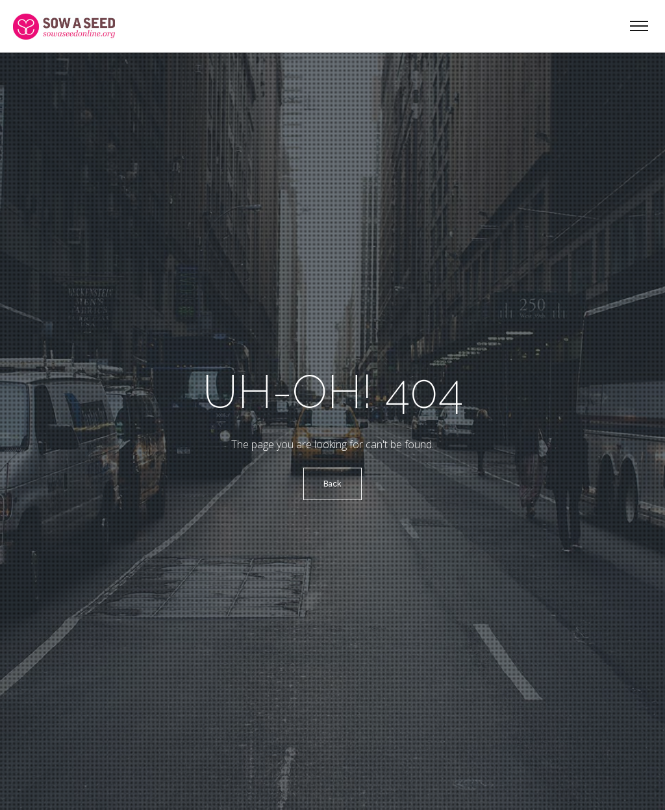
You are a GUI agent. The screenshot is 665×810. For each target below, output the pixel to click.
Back (332, 483)
